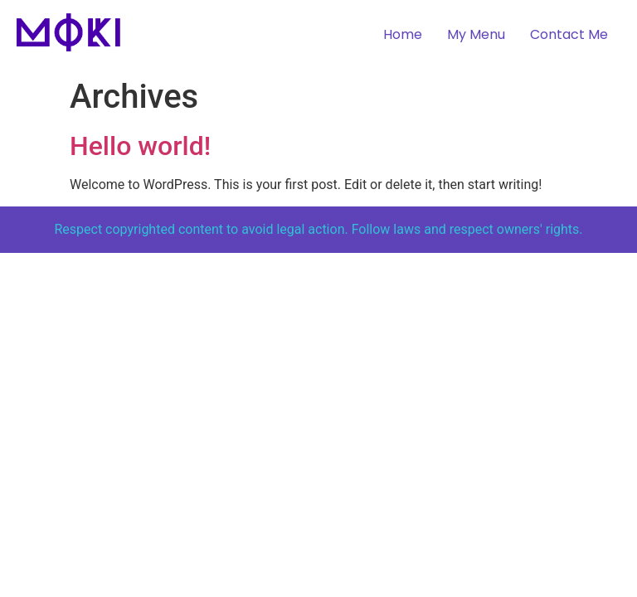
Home (402, 34)
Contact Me (569, 34)
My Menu (476, 34)
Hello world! (140, 146)
